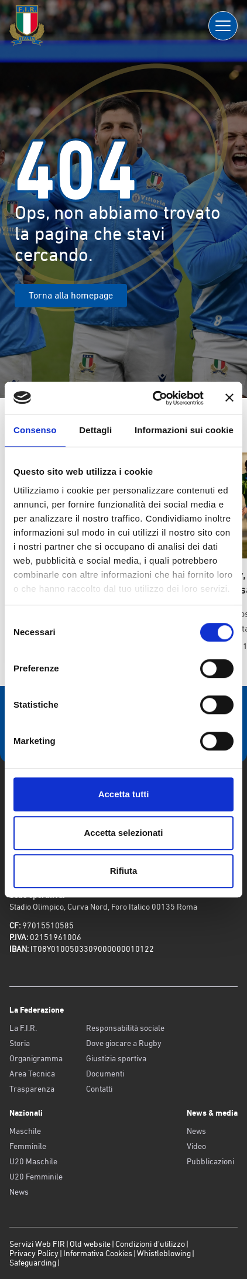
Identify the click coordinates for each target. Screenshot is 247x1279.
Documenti (105, 1073)
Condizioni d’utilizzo (150, 1244)
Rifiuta (124, 871)
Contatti (99, 1088)
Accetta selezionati (123, 833)
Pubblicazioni (210, 1161)
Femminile (27, 1146)
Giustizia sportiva (116, 1058)
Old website (90, 1244)
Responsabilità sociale (125, 1028)
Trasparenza (31, 1088)
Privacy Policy (34, 1253)
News (19, 1191)
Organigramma (36, 1058)
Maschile (25, 1131)
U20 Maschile (33, 1161)
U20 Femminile (36, 1176)
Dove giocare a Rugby (124, 1043)
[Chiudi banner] (229, 398)
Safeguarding (32, 1262)
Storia (19, 1043)
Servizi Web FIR (37, 1244)
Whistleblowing (164, 1253)
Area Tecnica (32, 1073)
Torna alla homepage (71, 295)
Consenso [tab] (34, 430)
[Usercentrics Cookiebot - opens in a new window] (154, 398)
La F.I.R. (23, 1028)
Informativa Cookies (97, 1253)
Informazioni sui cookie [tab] (184, 430)
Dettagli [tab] (95, 430)
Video (196, 1146)
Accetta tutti (123, 794)
